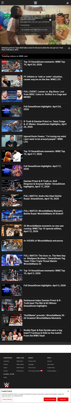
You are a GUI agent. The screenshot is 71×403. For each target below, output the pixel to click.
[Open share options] (69, 48)
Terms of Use (32, 367)
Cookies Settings (7, 399)
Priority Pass (20, 371)
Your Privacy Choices (34, 371)
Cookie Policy (51, 367)
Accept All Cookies (50, 399)
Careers (6, 364)
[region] (35, 395)
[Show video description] (65, 48)
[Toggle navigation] (2, 2)
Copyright (31, 364)
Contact (6, 371)
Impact (5, 367)
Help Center (50, 364)
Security (49, 361)
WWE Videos (20, 364)
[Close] (68, 391)
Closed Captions (51, 371)
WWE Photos (20, 367)
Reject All (63, 399)
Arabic (5, 377)
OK (35, 30)
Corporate (6, 361)
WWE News (20, 361)
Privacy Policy (32, 361)
